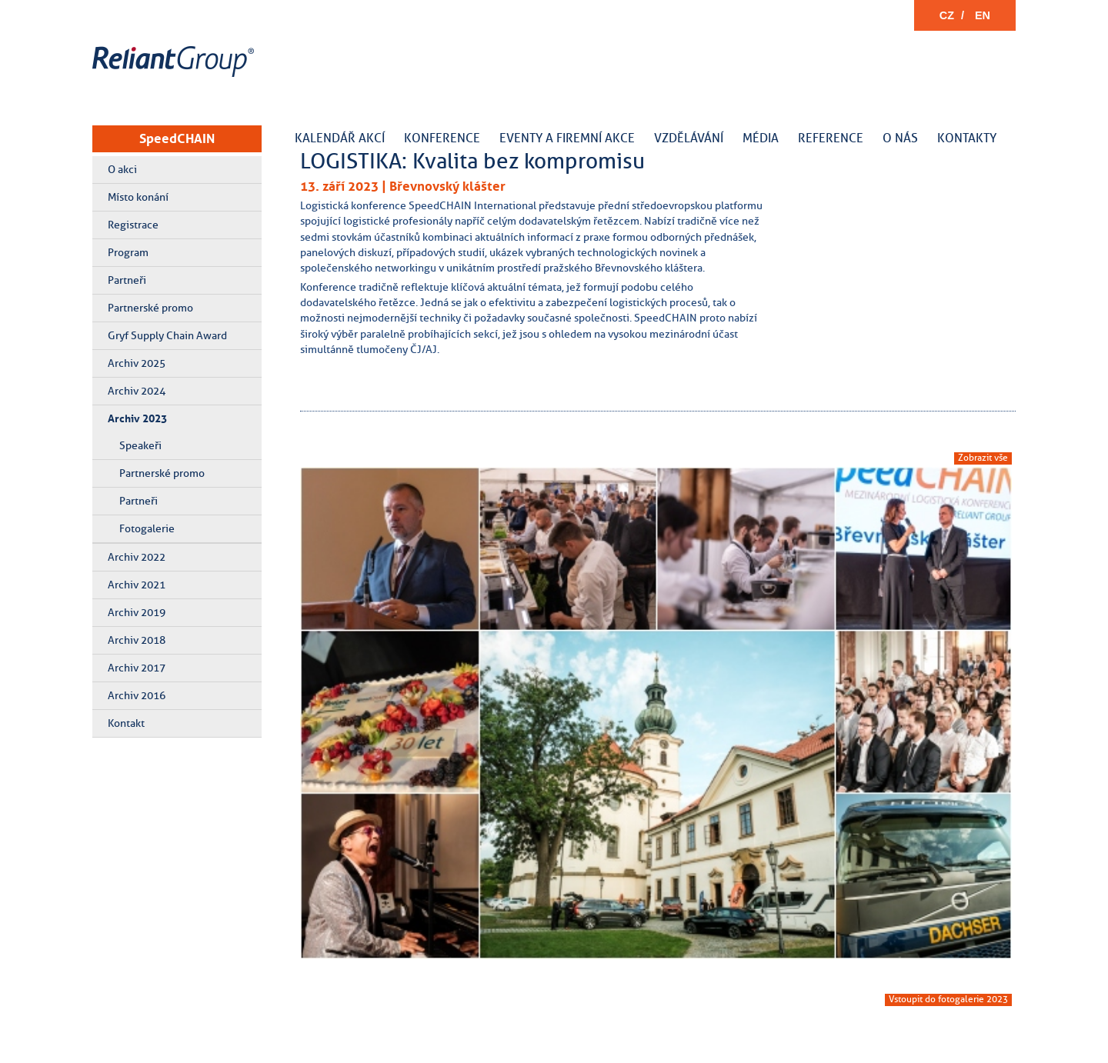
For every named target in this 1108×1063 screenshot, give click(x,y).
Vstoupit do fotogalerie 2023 (948, 999)
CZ (946, 15)
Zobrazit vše (983, 457)
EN (982, 15)
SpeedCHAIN (177, 138)
